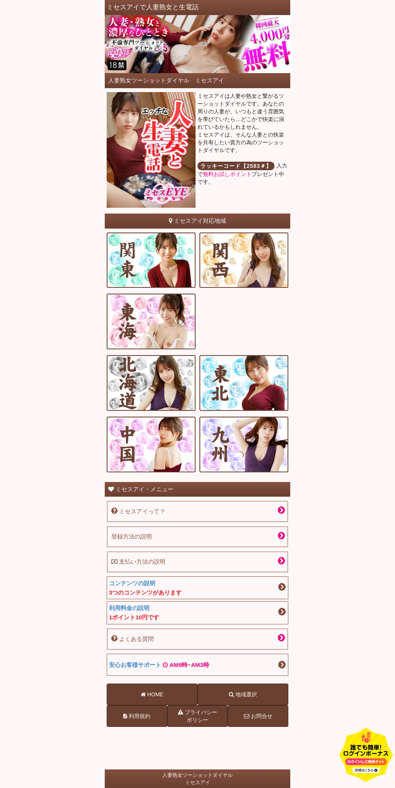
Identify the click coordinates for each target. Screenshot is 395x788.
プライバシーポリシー (197, 715)
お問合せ (258, 716)
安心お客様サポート (159, 665)
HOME (152, 694)
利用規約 (136, 716)
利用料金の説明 (197, 613)
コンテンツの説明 (197, 588)
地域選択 (243, 694)
